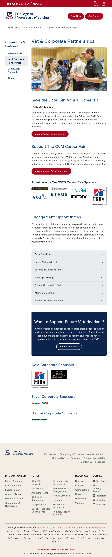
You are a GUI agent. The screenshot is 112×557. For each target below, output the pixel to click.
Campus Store (39, 504)
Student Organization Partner (49, 285)
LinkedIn (100, 500)
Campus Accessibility (94, 458)
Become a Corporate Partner (49, 300)
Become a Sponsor (69, 346)
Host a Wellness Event (46, 262)
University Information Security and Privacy (56, 550)
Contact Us (86, 461)
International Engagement (59, 490)
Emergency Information (72, 454)
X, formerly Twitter (97, 488)
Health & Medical (61, 495)
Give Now (76, 16)
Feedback (100, 461)
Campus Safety (60, 458)
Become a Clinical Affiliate (48, 269)
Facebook (101, 481)
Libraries (57, 500)
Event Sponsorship (44, 277)
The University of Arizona (79, 553)
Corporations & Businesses (13, 504)
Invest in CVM (15, 53)
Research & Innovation (58, 506)
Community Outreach (14, 70)
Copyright (76, 458)
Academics (37, 488)
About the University (37, 483)
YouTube (100, 504)
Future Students (13, 481)
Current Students (14, 485)
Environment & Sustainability (60, 483)
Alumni (11, 78)
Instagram (101, 495)
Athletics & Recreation (37, 499)
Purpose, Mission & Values (61, 513)
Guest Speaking (43, 254)
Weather (79, 503)
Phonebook (81, 498)
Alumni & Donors (13, 494)
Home (14, 27)
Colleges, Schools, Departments (41, 510)
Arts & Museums (40, 492)
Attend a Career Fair (45, 292)
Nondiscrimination (96, 454)
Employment (50, 454)
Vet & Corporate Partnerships (16, 61)
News (78, 494)
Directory (80, 481)
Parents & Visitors (14, 498)
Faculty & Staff (12, 489)
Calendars (80, 485)
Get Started (94, 16)
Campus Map (82, 489)
